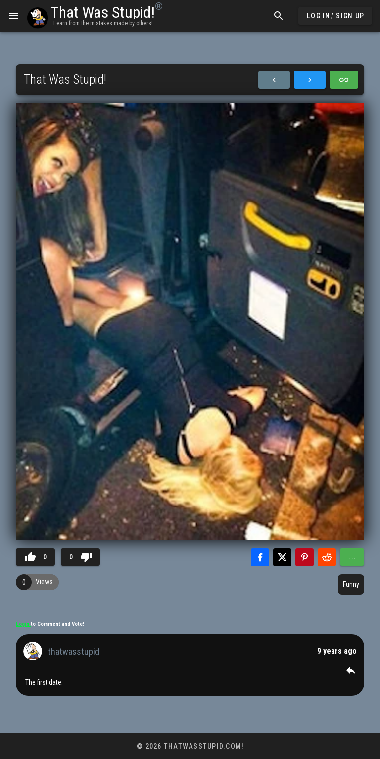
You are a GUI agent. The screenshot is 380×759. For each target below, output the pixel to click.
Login (23, 624)
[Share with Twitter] (282, 557)
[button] (351, 670)
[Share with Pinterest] (304, 557)
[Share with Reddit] (327, 557)
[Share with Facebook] (260, 557)
